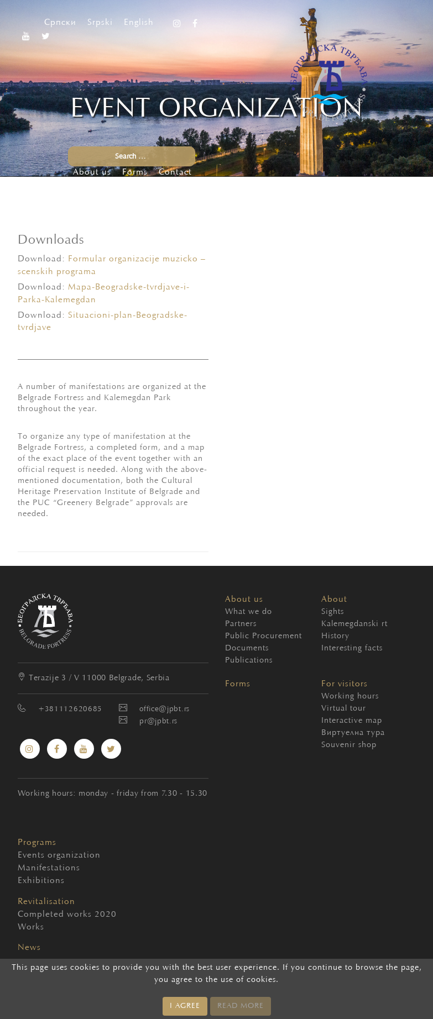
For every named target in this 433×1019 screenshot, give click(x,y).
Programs (37, 842)
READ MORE (240, 1006)
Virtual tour (343, 709)
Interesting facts (352, 648)
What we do (248, 612)
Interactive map (351, 721)
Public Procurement (263, 636)
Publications (249, 660)
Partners (241, 624)
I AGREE (185, 1006)
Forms (135, 172)
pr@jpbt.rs (158, 722)
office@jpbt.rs (164, 709)
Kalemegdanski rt (354, 624)
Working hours (350, 696)
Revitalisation (46, 901)
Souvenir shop (349, 745)
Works (31, 927)
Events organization (41, 855)
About (334, 599)
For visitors (344, 684)
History (335, 636)
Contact (175, 172)
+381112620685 (70, 709)
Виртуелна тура (353, 733)
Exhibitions (41, 880)
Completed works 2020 (41, 914)
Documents (247, 648)
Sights (332, 612)
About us (92, 172)
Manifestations (41, 868)
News (29, 947)
